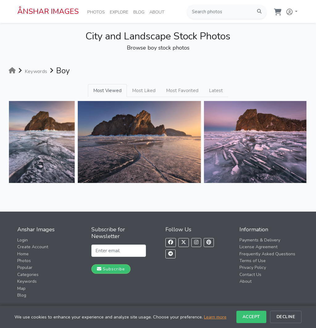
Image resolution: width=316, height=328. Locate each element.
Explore (120, 11)
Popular (24, 267)
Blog (140, 11)
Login (22, 240)
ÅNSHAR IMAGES (48, 11)
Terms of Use (252, 261)
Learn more (215, 317)
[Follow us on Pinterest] (209, 242)
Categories (28, 274)
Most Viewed (107, 90)
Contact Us (250, 274)
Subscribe (111, 269)
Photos (97, 11)
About (158, 11)
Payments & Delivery (259, 240)
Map (21, 288)
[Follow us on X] (183, 242)
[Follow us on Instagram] (196, 242)
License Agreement (258, 247)
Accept (251, 317)
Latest (216, 90)
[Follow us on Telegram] (170, 253)
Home (23, 254)
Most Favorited (182, 90)
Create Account (32, 247)
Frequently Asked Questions (267, 254)
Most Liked (144, 90)
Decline (285, 317)
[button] (291, 11)
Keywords (27, 281)
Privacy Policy (252, 267)
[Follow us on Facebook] (170, 242)
